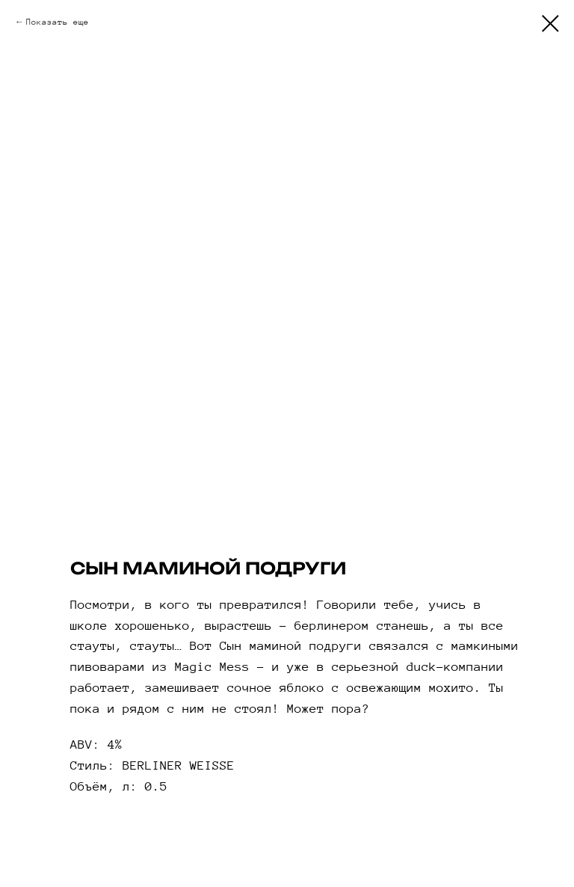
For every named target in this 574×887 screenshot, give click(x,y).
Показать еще (57, 21)
